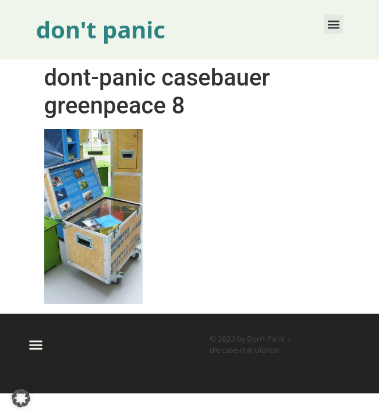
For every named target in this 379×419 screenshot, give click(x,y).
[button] (333, 24)
